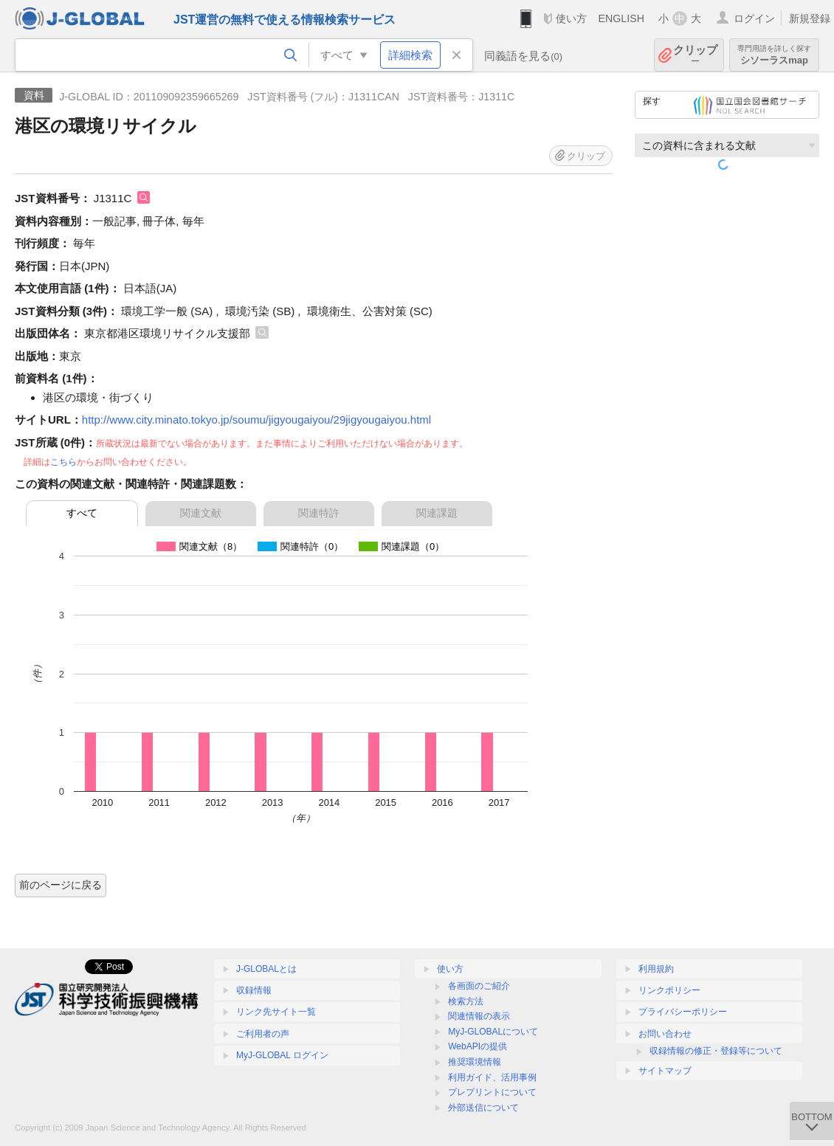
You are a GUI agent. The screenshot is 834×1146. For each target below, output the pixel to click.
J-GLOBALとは (266, 969)
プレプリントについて (492, 1092)
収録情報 (254, 990)
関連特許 (319, 513)
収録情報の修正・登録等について (715, 1051)
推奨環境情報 (474, 1062)
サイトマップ (665, 1071)
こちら (63, 462)
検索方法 (465, 1001)
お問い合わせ (665, 1034)
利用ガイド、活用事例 (492, 1077)
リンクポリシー (669, 990)
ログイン (754, 18)
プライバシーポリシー (682, 1012)
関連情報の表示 (479, 1016)
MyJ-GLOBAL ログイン (282, 1055)
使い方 (571, 18)
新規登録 (809, 18)
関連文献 (200, 513)
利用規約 (656, 969)
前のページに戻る (60, 885)
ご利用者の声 (262, 1034)
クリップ (695, 55)
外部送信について (483, 1107)
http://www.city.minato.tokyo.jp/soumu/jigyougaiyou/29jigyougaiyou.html (256, 419)
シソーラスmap (774, 55)
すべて (81, 513)
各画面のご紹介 (479, 986)
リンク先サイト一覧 (276, 1012)
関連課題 (437, 513)
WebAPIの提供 (477, 1046)
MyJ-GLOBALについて (493, 1031)
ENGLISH (621, 18)
